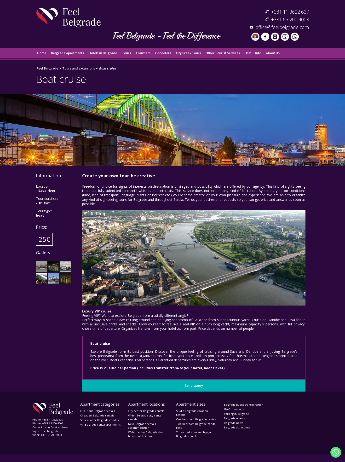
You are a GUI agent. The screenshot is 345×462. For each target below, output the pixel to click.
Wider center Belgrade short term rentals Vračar (146, 434)
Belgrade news (233, 423)
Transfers (143, 53)
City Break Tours (188, 53)
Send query (193, 385)
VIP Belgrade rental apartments (100, 424)
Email (54, 427)
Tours (126, 53)
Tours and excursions (78, 68)
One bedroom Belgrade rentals (196, 419)
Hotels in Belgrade (103, 53)
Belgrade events (234, 418)
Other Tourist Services (223, 53)
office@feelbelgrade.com (282, 27)
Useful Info (253, 53)
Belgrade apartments (67, 53)
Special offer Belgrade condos (99, 420)
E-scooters (163, 53)
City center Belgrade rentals (146, 411)
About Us (273, 53)
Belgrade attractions (237, 427)
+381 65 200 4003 (290, 19)
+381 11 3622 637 (290, 12)
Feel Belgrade (47, 68)
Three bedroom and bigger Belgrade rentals (193, 434)
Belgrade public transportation (243, 404)
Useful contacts (234, 409)
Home (41, 53)
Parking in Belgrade (236, 414)
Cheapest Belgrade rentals (97, 415)
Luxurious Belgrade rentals (97, 411)
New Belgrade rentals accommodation (142, 425)
